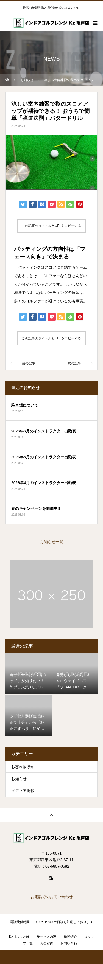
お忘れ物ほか (22, 767)
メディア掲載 (22, 791)
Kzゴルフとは (19, 937)
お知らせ (19, 779)
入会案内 (46, 943)
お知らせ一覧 (51, 541)
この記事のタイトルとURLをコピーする (51, 226)
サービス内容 (46, 937)
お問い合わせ (70, 943)
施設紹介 (70, 937)
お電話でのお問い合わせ (51, 897)
